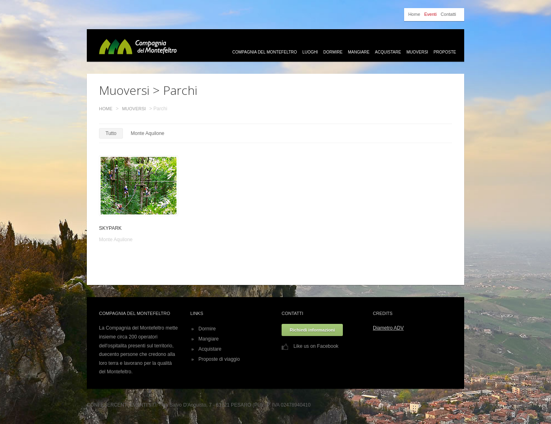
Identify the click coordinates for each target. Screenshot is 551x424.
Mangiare (358, 52)
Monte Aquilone (147, 133)
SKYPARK (110, 228)
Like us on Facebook (310, 346)
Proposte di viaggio (219, 359)
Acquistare (388, 52)
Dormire (332, 52)
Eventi (430, 14)
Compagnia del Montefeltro (264, 52)
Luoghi (310, 52)
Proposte (444, 52)
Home (414, 14)
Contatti (448, 14)
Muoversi (417, 52)
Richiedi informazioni (312, 330)
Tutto (110, 133)
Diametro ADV (388, 328)
